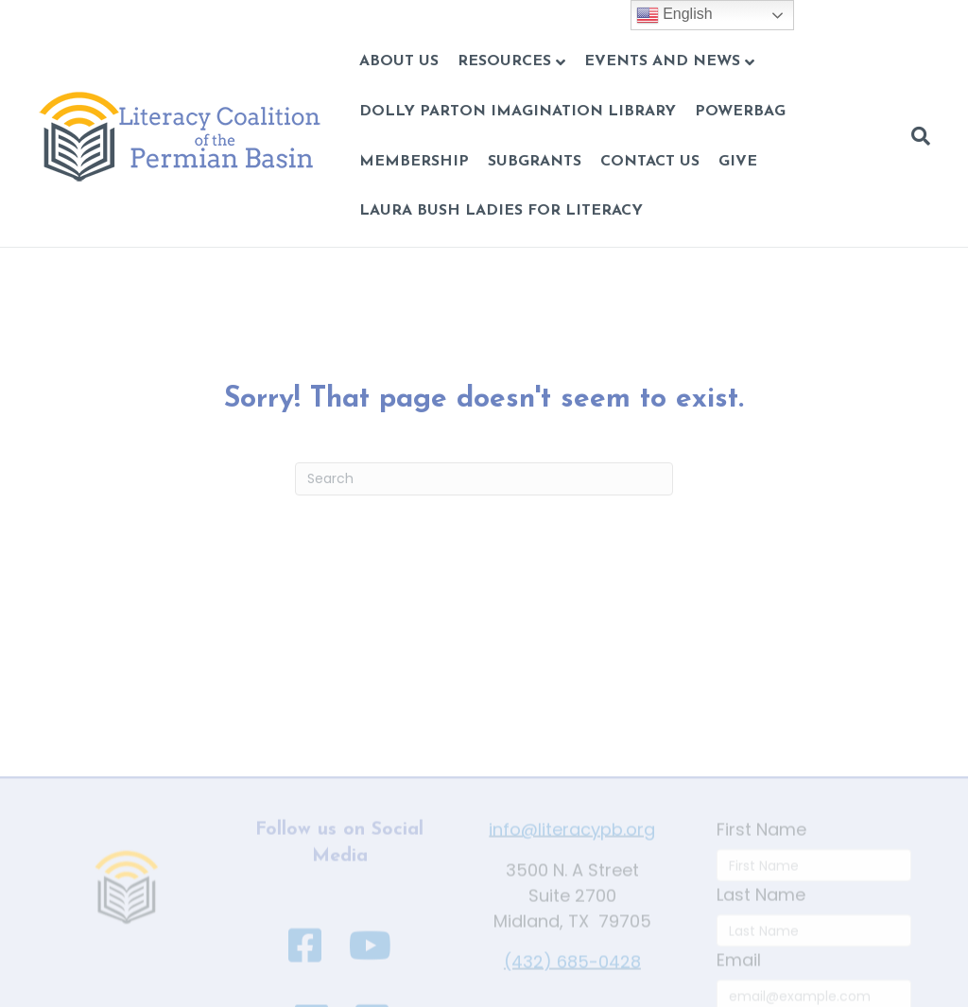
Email (739, 990)
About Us (399, 61)
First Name (761, 860)
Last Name (761, 925)
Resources (504, 61)
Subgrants (534, 161)
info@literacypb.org (572, 860)
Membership (414, 161)
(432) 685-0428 (572, 992)
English (674, 15)
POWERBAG (740, 111)
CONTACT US (650, 161)
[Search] (916, 136)
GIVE (737, 161)
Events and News (662, 61)
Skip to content (64, 13)
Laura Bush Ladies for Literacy (501, 210)
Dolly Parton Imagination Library (517, 111)
